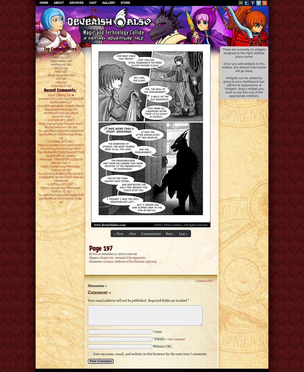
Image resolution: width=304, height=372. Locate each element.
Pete (95, 254)
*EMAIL (169, 339)
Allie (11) (61, 82)
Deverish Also (152, 18)
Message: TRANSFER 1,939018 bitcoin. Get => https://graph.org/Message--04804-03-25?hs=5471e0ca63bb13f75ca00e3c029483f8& (60, 168)
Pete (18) (61, 71)
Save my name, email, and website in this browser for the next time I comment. (150, 354)
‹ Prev (132, 233)
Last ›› (183, 233)
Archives (76, 3)
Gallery (108, 3)
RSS (265, 3)
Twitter (259, 3)
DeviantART (241, 3)
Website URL (162, 346)
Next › (170, 233)
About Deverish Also (64, 114)
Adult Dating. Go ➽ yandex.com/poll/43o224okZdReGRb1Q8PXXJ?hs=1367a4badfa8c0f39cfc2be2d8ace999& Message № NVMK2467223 (61, 104)
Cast (93, 3)
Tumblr (247, 3)
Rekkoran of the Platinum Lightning (136, 261)
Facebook (253, 3)
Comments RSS (204, 281)
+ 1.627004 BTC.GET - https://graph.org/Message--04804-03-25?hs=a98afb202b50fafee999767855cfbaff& (61, 191)
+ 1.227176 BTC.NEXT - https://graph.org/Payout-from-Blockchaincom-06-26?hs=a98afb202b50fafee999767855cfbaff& (61, 127)
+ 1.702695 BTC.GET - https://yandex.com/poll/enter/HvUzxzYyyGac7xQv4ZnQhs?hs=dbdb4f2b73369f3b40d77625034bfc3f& (61, 148)
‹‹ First (118, 233)
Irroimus (108, 261)
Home (44, 3)
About (59, 3)
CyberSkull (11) (61, 86)
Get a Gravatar (176, 339)
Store (125, 3)
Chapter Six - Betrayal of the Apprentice (123, 258)
